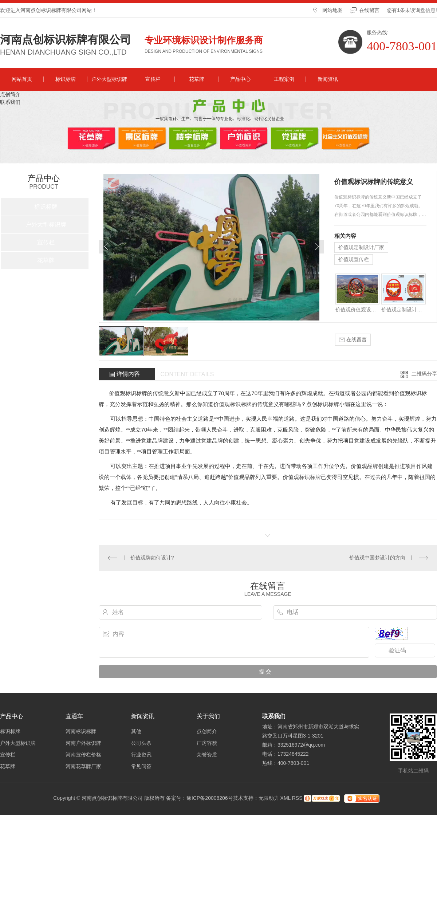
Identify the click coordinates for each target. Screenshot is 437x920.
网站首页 (22, 79)
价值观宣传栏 (353, 259)
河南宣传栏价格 (83, 755)
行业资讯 (141, 755)
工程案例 (284, 79)
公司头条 (141, 743)
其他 (136, 731)
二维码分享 (424, 374)
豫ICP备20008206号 (209, 798)
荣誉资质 (207, 755)
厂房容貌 (207, 743)
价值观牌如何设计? (152, 558)
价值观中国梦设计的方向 (377, 558)
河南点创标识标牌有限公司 (65, 39)
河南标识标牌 (81, 731)
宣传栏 (153, 79)
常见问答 (141, 766)
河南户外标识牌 (83, 743)
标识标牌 (65, 79)
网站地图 (332, 10)
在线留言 (369, 10)
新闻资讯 (328, 79)
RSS (297, 798)
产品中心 (240, 79)
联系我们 (10, 102)
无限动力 (269, 798)
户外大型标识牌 (109, 79)
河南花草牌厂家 (83, 766)
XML (285, 798)
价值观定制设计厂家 (361, 247)
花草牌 (196, 79)
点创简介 (10, 94)
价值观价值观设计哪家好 (357, 309)
